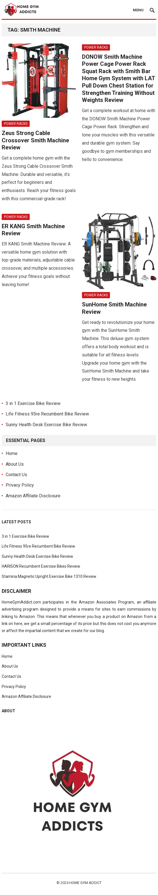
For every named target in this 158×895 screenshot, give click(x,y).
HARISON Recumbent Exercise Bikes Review (41, 566)
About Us (15, 464)
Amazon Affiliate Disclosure (33, 495)
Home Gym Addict (85, 883)
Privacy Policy (20, 485)
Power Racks (15, 124)
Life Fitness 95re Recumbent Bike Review (47, 414)
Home (12, 453)
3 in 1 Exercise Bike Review (33, 403)
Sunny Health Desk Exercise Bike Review (46, 424)
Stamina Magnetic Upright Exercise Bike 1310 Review (49, 576)
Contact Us (16, 474)
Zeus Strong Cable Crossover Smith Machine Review (35, 140)
